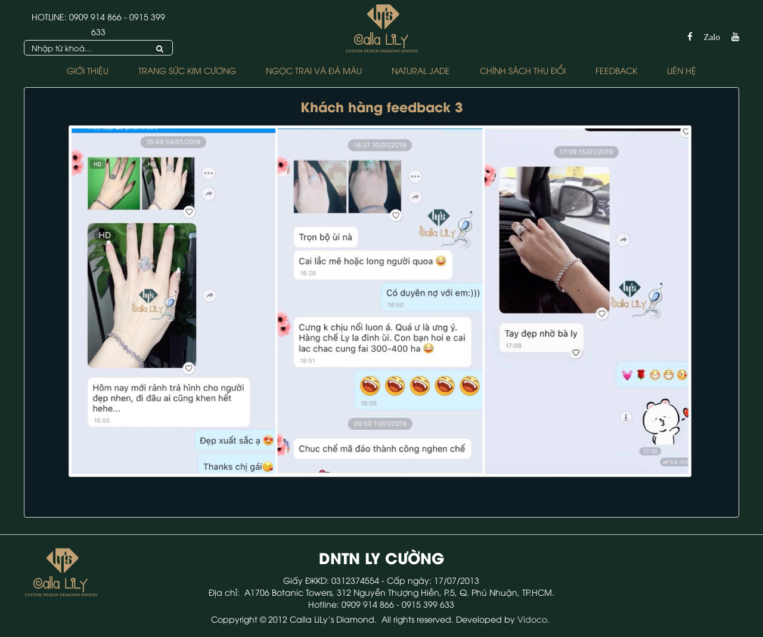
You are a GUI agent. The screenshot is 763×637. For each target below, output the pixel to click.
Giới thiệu (87, 70)
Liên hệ (681, 70)
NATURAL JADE (421, 70)
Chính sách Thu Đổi (523, 70)
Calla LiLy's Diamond (332, 618)
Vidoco (532, 618)
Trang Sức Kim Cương (187, 70)
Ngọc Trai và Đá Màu (314, 70)
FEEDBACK (616, 70)
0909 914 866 (95, 16)
